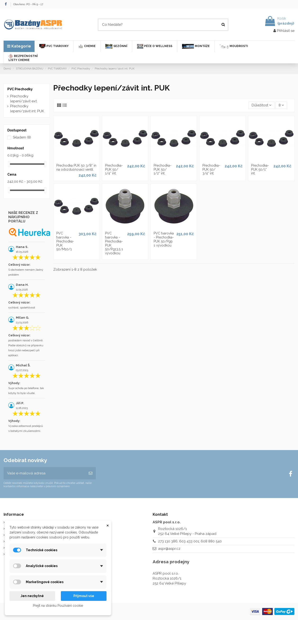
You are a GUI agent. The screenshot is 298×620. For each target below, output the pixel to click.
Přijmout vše (83, 596)
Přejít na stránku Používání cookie (58, 605)
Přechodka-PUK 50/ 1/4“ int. (114, 169)
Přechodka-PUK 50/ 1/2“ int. (162, 169)
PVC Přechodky (20, 89)
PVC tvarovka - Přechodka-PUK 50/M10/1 (65, 241)
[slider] (9, 164)
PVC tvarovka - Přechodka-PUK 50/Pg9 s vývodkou (164, 239)
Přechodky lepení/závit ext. (23, 98)
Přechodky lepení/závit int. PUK (27, 108)
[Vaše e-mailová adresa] (44, 473)
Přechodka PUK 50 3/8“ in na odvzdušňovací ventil (76, 167)
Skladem (22, 137)
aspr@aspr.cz (169, 548)
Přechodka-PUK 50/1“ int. (260, 169)
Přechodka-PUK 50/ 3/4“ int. (211, 169)
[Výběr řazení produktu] (262, 105)
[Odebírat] (90, 473)
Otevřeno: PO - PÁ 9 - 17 (28, 4)
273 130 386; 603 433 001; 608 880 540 (190, 541)
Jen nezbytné (32, 596)
